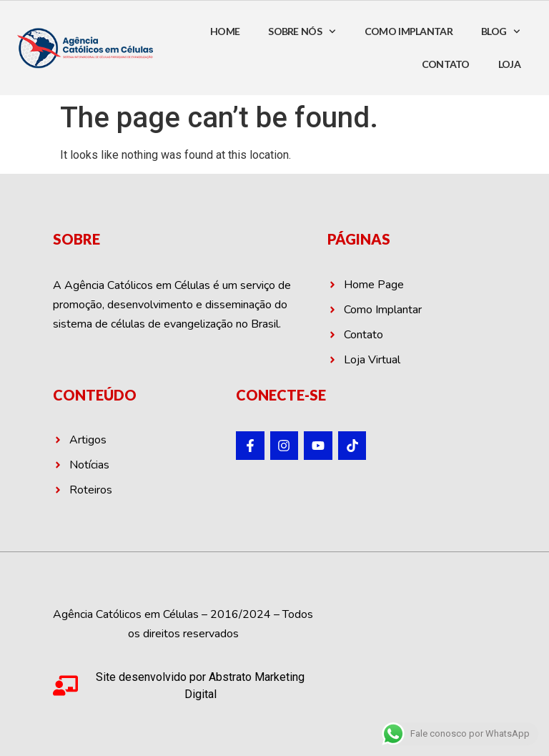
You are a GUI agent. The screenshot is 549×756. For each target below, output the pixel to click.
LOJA (509, 64)
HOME (224, 31)
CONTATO (446, 64)
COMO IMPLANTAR (408, 31)
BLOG (500, 31)
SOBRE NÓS (302, 31)
